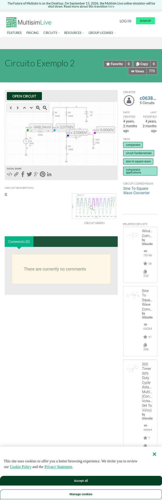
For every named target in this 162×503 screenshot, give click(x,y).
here (111, 6)
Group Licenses (101, 32)
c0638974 (150, 98)
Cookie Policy (20, 467)
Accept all (81, 480)
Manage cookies (80, 494)
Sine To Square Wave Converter (136, 190)
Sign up (145, 20)
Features (14, 32)
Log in (125, 21)
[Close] (154, 454)
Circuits (50, 32)
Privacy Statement (58, 467)
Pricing (32, 32)
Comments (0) (19, 241)
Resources (72, 32)
